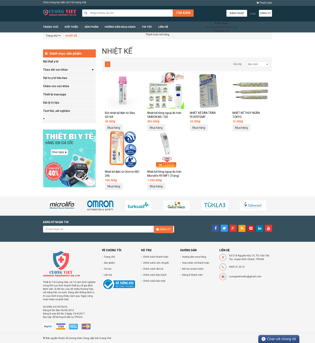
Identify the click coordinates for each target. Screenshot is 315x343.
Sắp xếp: (237, 64)
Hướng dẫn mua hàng (194, 256)
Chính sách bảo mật (154, 281)
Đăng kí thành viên (192, 275)
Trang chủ (109, 256)
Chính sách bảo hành (155, 275)
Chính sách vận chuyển (156, 262)
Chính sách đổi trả (153, 268)
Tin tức (107, 268)
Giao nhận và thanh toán (195, 262)
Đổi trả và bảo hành (193, 268)
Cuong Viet (105, 338)
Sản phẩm (109, 262)
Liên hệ (108, 275)
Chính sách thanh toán (155, 256)
